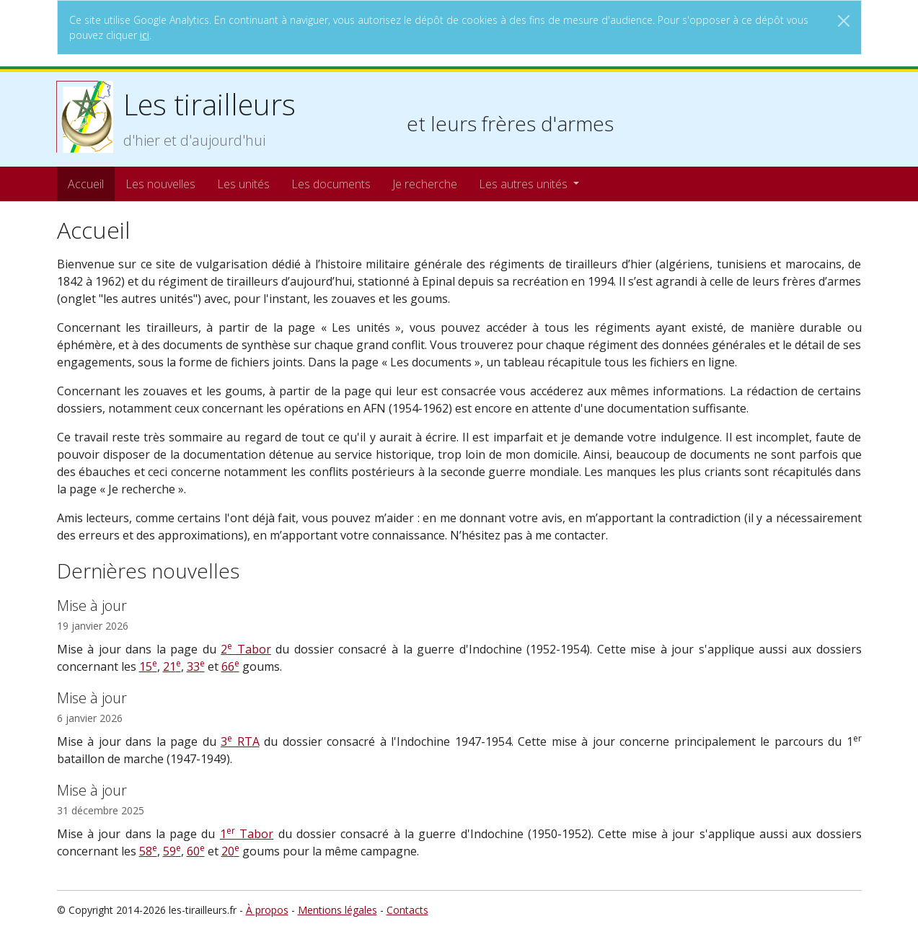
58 (148, 851)
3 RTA (240, 741)
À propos (267, 910)
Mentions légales (337, 910)
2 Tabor (246, 649)
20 (230, 851)
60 (196, 851)
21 (172, 666)
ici (144, 35)
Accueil (86, 184)
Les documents (331, 184)
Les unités (243, 184)
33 (196, 666)
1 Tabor (246, 834)
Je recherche (424, 184)
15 (148, 666)
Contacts (407, 910)
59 (172, 851)
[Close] (843, 21)
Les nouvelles (160, 184)
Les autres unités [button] (524, 184)
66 (230, 666)
